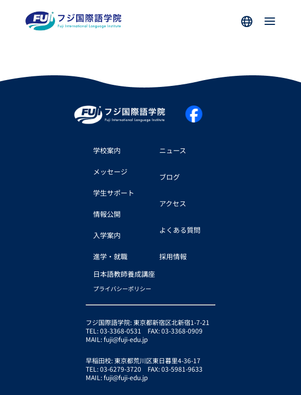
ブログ (169, 177)
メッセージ (110, 171)
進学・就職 (110, 256)
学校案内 (107, 150)
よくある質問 (179, 230)
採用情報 (173, 256)
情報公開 (107, 214)
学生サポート (113, 193)
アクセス (172, 203)
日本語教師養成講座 (124, 273)
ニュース (172, 150)
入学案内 (107, 235)
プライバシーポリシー (122, 289)
